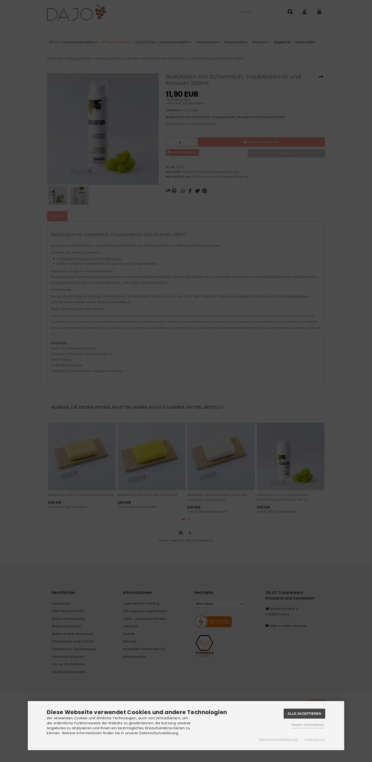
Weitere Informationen (307, 725)
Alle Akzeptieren (304, 714)
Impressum (315, 739)
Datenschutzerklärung (278, 739)
